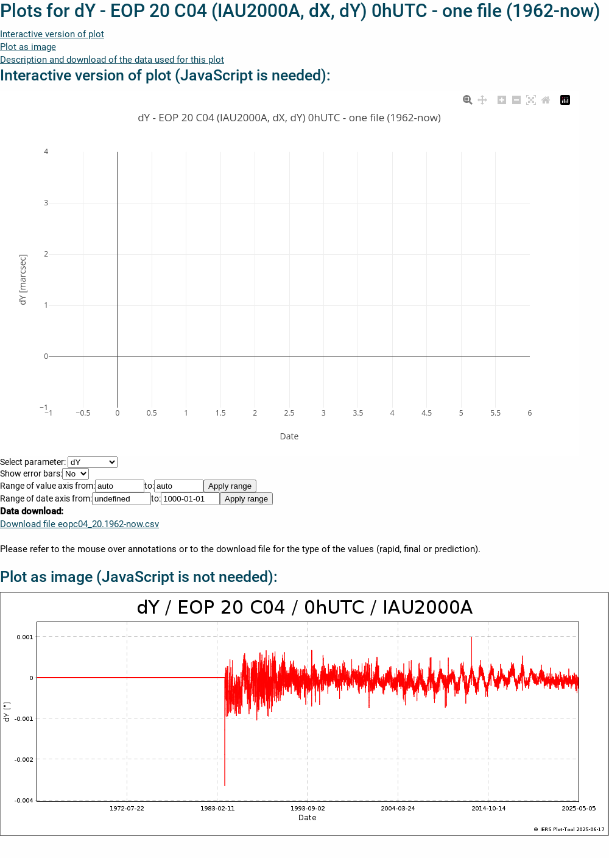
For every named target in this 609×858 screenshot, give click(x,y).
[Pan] (482, 98)
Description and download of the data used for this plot (112, 59)
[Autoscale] (531, 98)
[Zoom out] (516, 98)
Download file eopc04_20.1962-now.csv (79, 524)
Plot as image (28, 46)
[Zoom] (467, 98)
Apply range (230, 486)
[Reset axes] (545, 98)
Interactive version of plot (52, 34)
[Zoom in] (502, 98)
